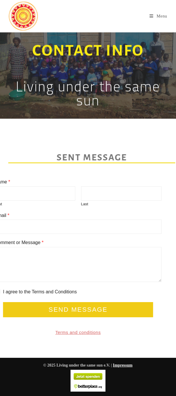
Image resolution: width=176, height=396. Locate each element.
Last (75, 204)
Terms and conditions (69, 332)
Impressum (122, 365)
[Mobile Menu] (158, 16)
